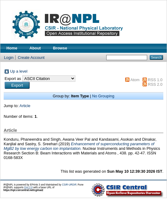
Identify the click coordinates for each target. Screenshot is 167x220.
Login (8, 57)
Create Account (31, 57)
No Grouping (103, 96)
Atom (135, 80)
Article (25, 105)
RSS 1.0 (155, 80)
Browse (60, 48)
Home (11, 48)
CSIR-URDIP (69, 184)
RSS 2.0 (155, 84)
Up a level (18, 71)
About (35, 48)
